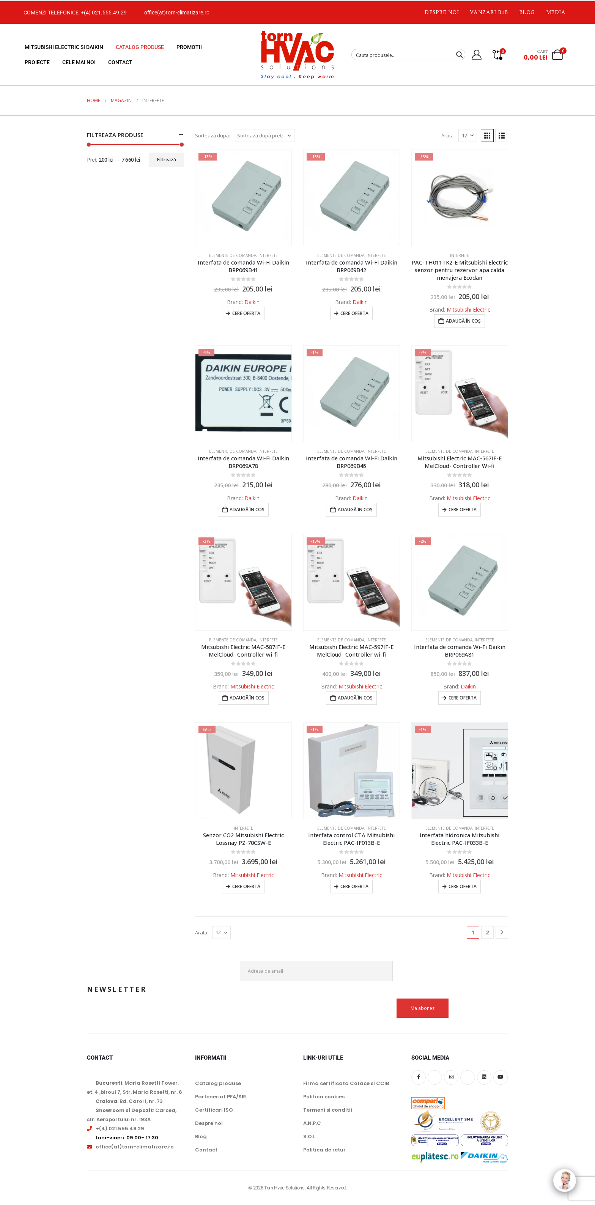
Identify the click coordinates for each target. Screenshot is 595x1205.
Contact (120, 62)
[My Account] (476, 55)
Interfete (268, 255)
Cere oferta (246, 313)
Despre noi (442, 12)
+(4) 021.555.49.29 (104, 12)
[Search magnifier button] (459, 54)
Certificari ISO (214, 1110)
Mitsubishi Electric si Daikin (64, 47)
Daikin (252, 302)
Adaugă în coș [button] (463, 321)
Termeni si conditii (327, 1110)
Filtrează (166, 159)
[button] (487, 135)
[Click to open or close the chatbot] (564, 1174)
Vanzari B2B (489, 12)
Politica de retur (324, 1149)
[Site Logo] (297, 55)
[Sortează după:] (264, 135)
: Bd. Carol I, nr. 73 (129, 1101)
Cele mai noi (79, 62)
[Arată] (467, 135)
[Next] (502, 932)
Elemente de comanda (232, 255)
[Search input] (403, 54)
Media (556, 12)
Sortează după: (212, 135)
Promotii (189, 47)
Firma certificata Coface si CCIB (346, 1083)
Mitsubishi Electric (468, 309)
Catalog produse (140, 47)
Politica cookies (324, 1096)
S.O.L (309, 1136)
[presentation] (450, 980)
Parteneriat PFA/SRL (221, 1096)
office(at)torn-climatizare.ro (176, 12)
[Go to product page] (243, 198)
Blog (527, 12)
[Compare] (497, 54)
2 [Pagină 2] (487, 932)
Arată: (448, 135)
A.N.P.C (312, 1123)
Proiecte (37, 62)
